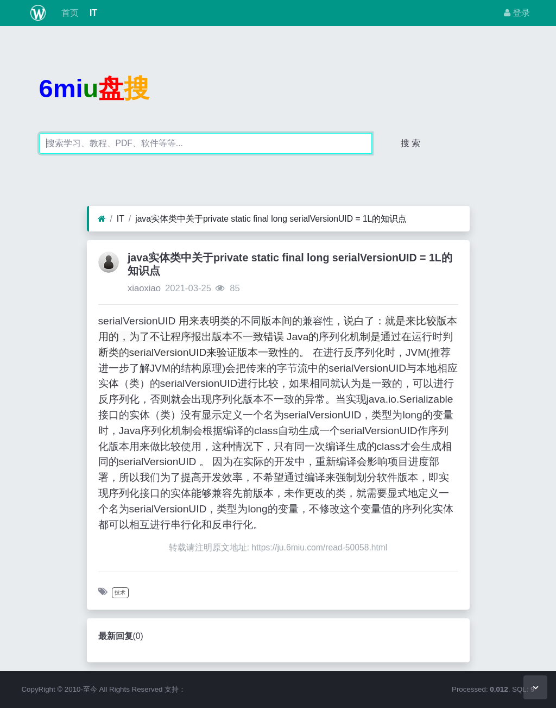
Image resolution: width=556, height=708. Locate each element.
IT (92, 12)
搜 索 (410, 143)
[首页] (102, 218)
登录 (517, 12)
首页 (68, 12)
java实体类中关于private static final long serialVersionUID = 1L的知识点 (271, 218)
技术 (120, 593)
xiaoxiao (144, 288)
